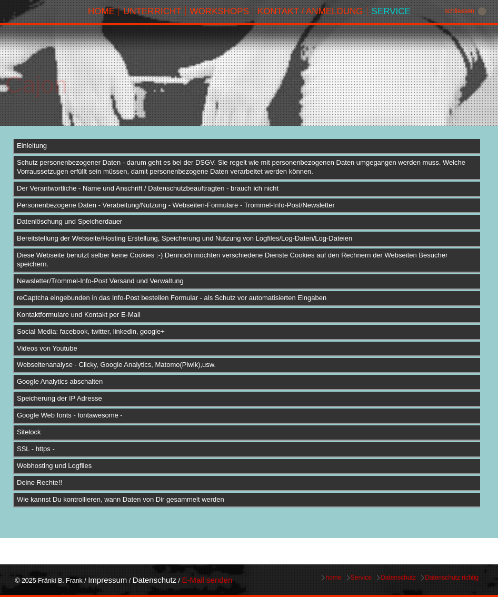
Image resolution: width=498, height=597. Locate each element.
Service (391, 11)
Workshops (219, 11)
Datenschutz (154, 579)
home (101, 11)
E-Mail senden (207, 579)
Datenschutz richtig (452, 577)
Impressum (107, 579)
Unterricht (152, 11)
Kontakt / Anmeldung (310, 11)
